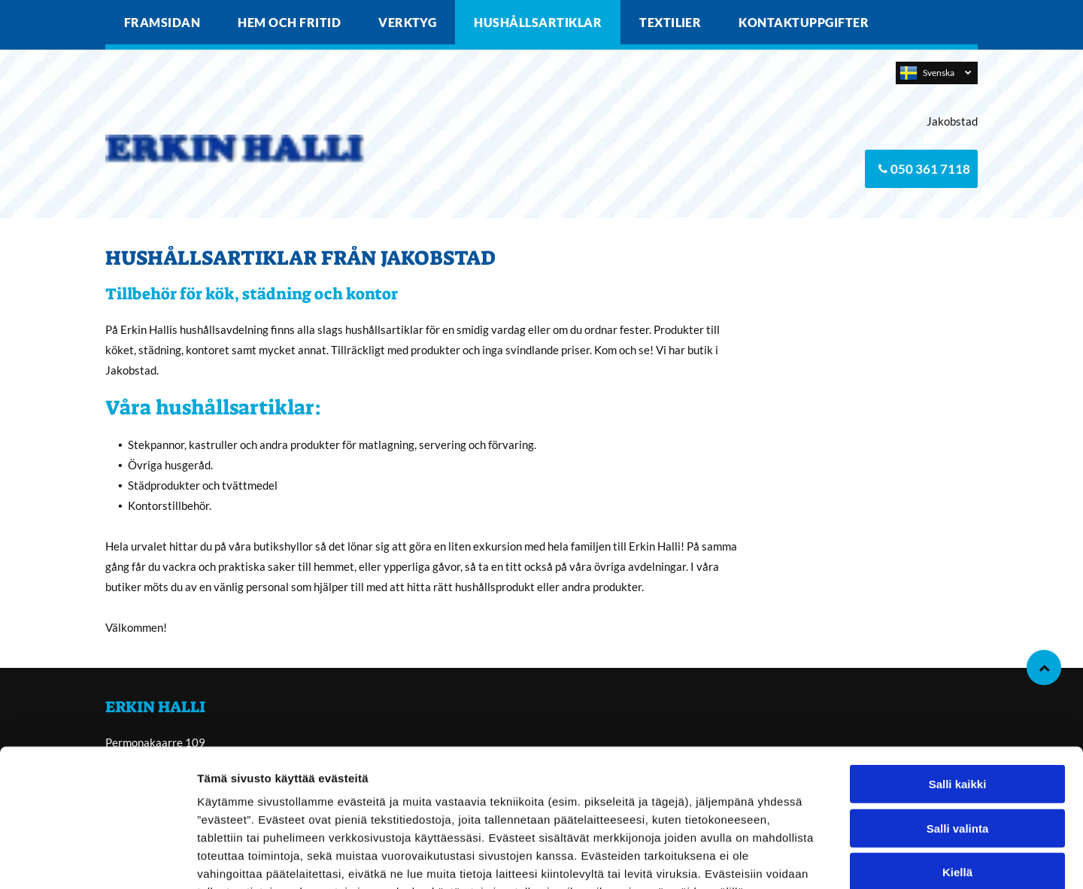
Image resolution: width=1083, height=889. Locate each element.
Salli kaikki (958, 690)
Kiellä (957, 778)
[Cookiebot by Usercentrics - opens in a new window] (97, 859)
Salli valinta (958, 734)
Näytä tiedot (804, 859)
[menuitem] (162, 22)
